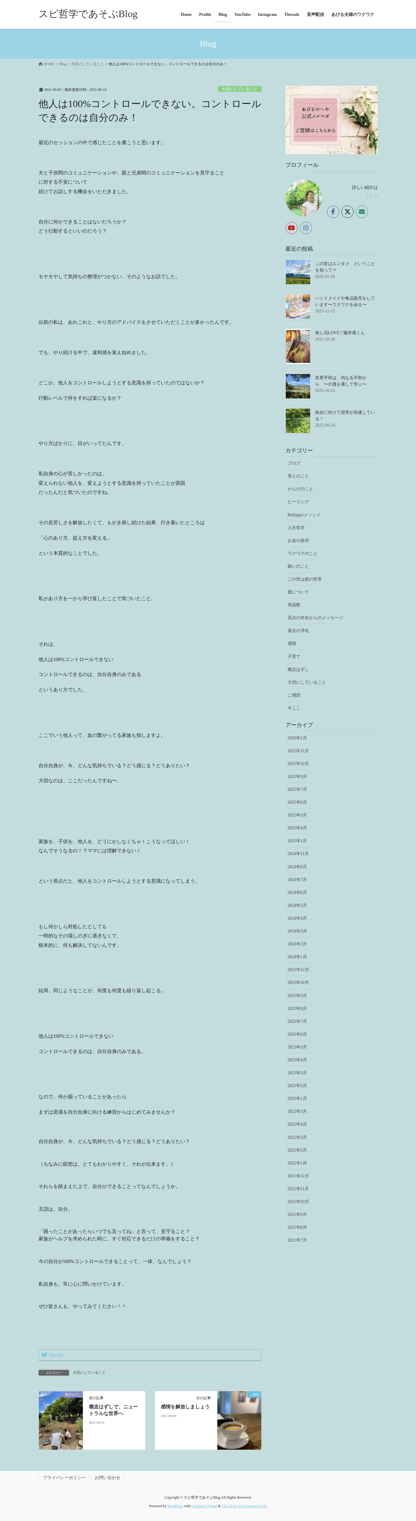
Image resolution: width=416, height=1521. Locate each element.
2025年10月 (298, 763)
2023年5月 (297, 1047)
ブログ (294, 463)
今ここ (294, 708)
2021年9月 (297, 1214)
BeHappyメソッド (304, 515)
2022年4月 (297, 1124)
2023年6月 (297, 1034)
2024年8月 (297, 867)
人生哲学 (296, 527)
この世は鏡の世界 (305, 579)
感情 (292, 643)
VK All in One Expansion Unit (244, 1506)
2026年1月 (297, 738)
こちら (371, 195)
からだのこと (300, 489)
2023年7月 (297, 1021)
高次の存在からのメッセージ (315, 617)
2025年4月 (297, 828)
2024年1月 (297, 957)
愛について (298, 592)
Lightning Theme (204, 1506)
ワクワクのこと (303, 553)
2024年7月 (297, 879)
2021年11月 (298, 1189)
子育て (294, 656)
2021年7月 (297, 1240)
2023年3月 (297, 1073)
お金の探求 (298, 540)
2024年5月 (297, 905)
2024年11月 (298, 853)
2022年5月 (297, 1111)
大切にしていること (240, 89)
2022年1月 (297, 1163)
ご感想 (294, 695)
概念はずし (298, 669)
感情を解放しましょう (185, 1406)
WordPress (175, 1506)
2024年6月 (297, 892)
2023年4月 (297, 1060)
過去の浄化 (298, 630)
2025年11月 (298, 751)
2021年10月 (298, 1201)
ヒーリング (298, 501)
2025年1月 (297, 841)
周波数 (294, 605)
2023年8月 (297, 1008)
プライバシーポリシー (64, 1477)
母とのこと (298, 476)
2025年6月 (297, 802)
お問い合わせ (107, 1477)
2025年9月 (297, 776)
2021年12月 (298, 1176)
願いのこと (298, 566)
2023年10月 (298, 982)
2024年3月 (297, 931)
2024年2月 (297, 944)
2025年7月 (297, 789)
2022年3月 (297, 1137)
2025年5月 (297, 815)
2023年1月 (297, 1098)
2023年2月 (297, 1085)
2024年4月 (297, 918)
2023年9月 (297, 995)
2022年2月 (297, 1150)
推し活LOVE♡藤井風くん (340, 333)
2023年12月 (298, 969)
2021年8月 (297, 1227)
